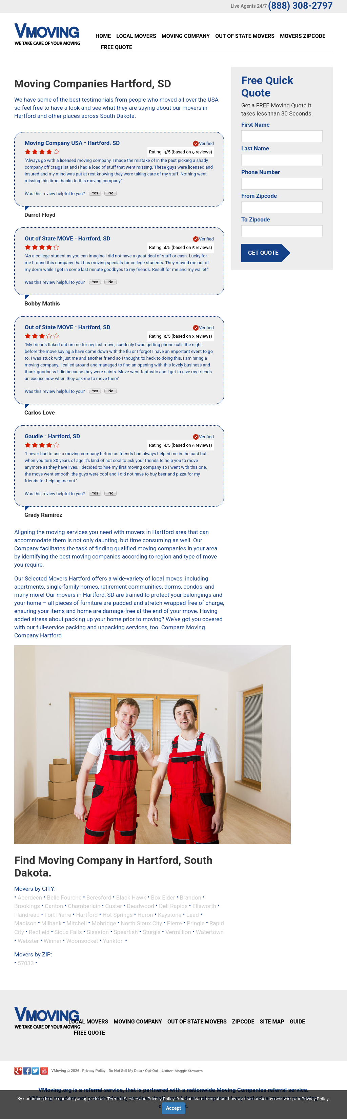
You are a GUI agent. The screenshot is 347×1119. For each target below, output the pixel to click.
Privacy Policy (94, 1071)
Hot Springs (118, 914)
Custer (113, 906)
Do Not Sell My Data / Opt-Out (133, 1071)
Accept (173, 1108)
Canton (54, 906)
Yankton (113, 940)
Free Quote (116, 47)
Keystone (170, 914)
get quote (263, 252)
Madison (25, 923)
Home (103, 36)
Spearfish (126, 932)
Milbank (51, 923)
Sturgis (152, 932)
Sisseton (98, 932)
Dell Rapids (173, 906)
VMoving (58, 1071)
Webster (28, 940)
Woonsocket (82, 940)
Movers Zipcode (302, 36)
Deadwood (140, 906)
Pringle (196, 923)
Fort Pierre (57, 914)
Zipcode (243, 1021)
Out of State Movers (244, 36)
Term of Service (122, 1098)
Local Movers (136, 36)
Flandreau (27, 914)
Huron (145, 914)
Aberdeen (30, 897)
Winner (53, 940)
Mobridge (103, 923)
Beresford (98, 897)
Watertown (210, 932)
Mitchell (76, 923)
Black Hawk (131, 897)
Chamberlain (84, 906)
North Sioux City (141, 923)
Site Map (272, 1021)
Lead (192, 914)
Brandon (190, 897)
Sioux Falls (68, 932)
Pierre (174, 923)
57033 (26, 963)
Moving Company (186, 36)
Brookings (27, 906)
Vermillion (178, 932)
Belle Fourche (64, 897)
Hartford (87, 914)
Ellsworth (204, 906)
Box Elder (163, 897)
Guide (297, 1021)
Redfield (39, 932)
